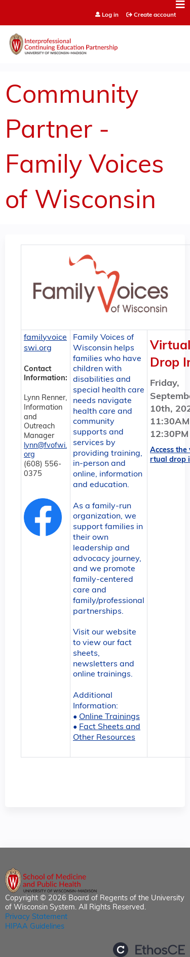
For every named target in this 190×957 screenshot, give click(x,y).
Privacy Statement (36, 917)
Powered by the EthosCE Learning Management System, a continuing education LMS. (149, 949)
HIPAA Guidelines (34, 927)
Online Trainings (109, 717)
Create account (155, 15)
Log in (110, 15)
